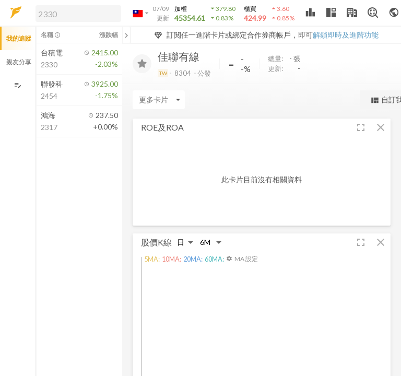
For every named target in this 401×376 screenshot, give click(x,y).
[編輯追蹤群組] (17, 85)
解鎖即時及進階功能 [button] (346, 34)
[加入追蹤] (142, 63)
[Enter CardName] (159, 99)
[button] (76, 13)
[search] (78, 13)
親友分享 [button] (18, 62)
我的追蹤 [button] (18, 38)
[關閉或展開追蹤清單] (126, 35)
